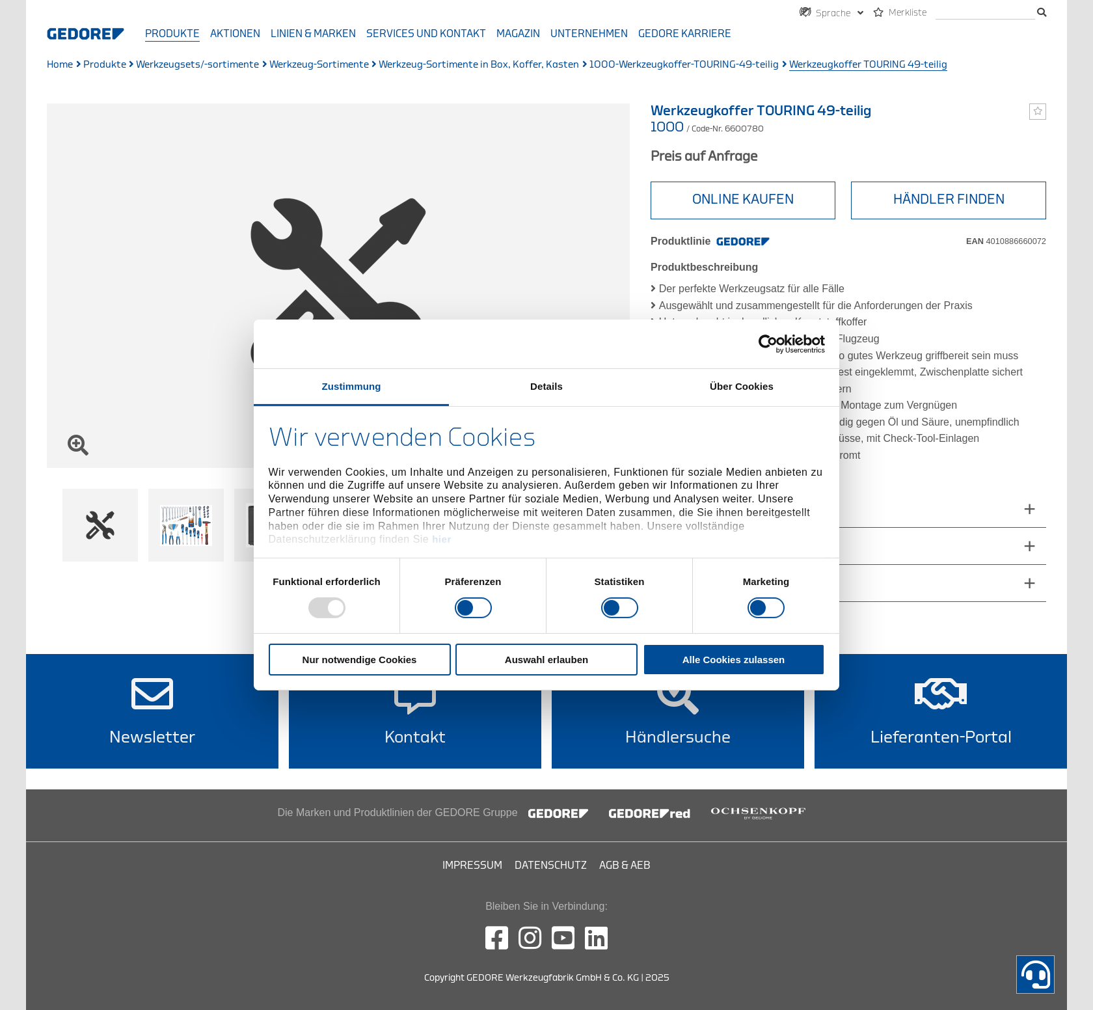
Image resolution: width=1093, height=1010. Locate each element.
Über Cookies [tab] (742, 386)
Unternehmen (589, 34)
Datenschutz (551, 865)
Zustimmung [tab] (351, 386)
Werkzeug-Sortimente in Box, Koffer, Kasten (479, 65)
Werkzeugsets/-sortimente (197, 65)
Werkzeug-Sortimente (319, 65)
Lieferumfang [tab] (694, 545)
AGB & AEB (625, 865)
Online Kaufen (743, 199)
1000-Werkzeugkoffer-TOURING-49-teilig (684, 65)
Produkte (172, 34)
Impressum (472, 865)
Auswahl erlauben (546, 659)
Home (60, 65)
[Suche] (985, 13)
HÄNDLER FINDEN (949, 199)
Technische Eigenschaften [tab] (726, 582)
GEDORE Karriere (684, 34)
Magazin (518, 34)
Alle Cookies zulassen (733, 659)
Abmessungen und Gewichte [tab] (732, 508)
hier (442, 539)
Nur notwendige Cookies (360, 659)
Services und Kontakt (426, 34)
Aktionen (235, 34)
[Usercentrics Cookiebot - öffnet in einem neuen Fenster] (768, 343)
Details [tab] (546, 386)
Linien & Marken (313, 34)
